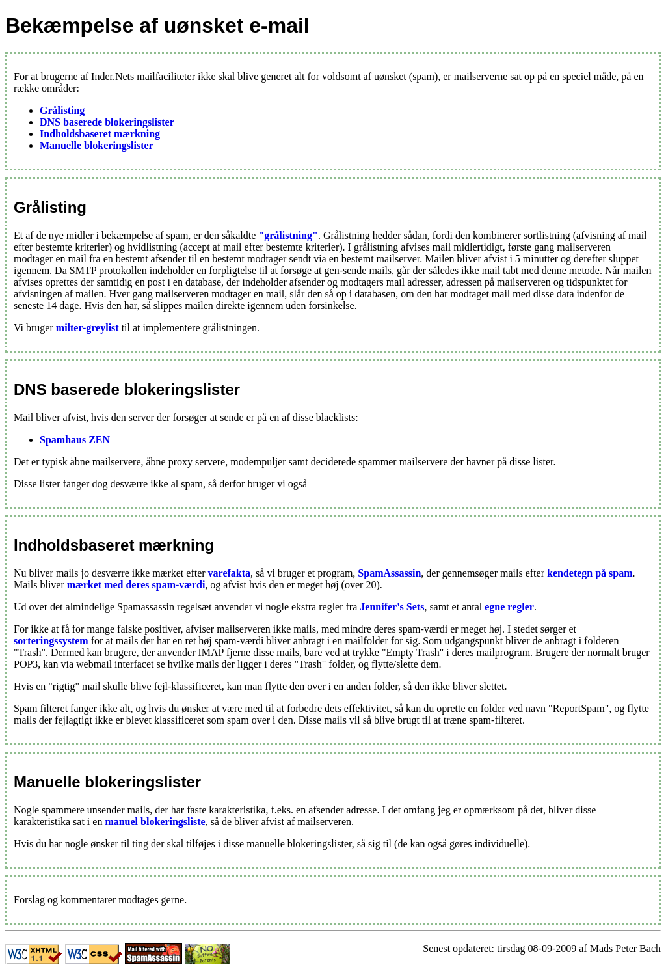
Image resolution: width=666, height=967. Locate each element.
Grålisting (62, 110)
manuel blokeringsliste (155, 821)
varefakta (229, 573)
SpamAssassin (389, 573)
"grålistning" (288, 235)
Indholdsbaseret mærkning (100, 133)
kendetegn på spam (590, 573)
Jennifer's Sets (392, 606)
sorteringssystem (51, 640)
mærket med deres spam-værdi (136, 584)
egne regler (509, 606)
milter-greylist (87, 327)
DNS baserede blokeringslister (107, 122)
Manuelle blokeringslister (96, 145)
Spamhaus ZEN (75, 439)
